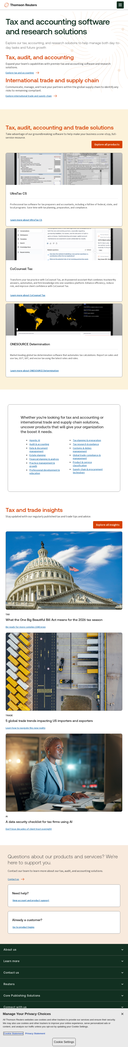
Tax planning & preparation (87, 440)
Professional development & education (44, 471)
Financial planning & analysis (44, 459)
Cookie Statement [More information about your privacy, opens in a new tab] (13, 1033)
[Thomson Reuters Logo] (21, 5)
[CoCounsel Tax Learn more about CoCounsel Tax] (28, 295)
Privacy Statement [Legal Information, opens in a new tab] (34, 1033)
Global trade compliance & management (87, 457)
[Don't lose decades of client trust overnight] (28, 829)
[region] (64, 1027)
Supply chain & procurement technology (88, 471)
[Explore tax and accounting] (19, 73)
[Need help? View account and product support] (31, 900)
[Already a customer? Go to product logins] (23, 927)
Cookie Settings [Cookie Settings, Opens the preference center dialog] (64, 1041)
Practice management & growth (42, 464)
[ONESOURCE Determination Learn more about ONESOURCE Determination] (34, 370)
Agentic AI (34, 440)
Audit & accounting (39, 444)
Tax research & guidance (86, 444)
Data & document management (38, 449)
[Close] (122, 1014)
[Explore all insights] (107, 525)
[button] (64, 949)
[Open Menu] (120, 4)
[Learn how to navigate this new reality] (25, 728)
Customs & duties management (82, 449)
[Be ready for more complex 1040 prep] (25, 627)
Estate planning (37, 455)
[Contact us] (13, 879)
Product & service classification (82, 464)
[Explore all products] (107, 144)
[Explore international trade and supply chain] (28, 96)
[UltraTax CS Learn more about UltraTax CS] (26, 220)
